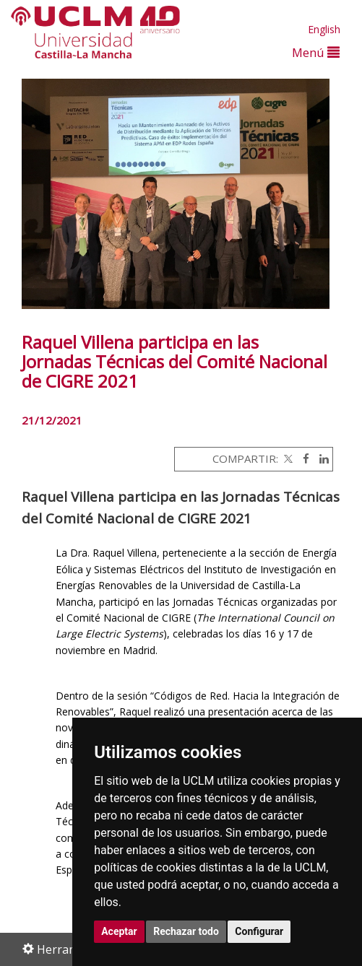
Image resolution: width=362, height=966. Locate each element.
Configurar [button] (259, 931)
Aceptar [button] (119, 931)
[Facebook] (302, 458)
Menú (316, 52)
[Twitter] (287, 458)
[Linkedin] (320, 458)
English (324, 29)
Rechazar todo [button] (186, 931)
